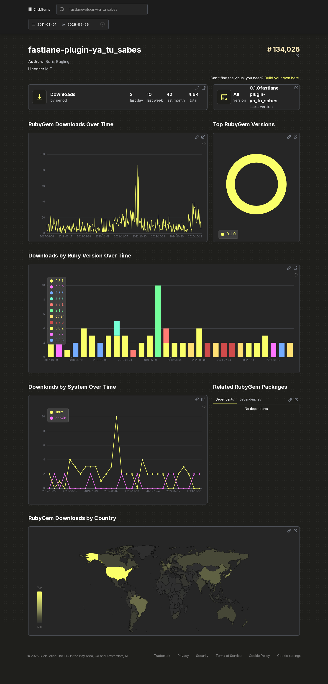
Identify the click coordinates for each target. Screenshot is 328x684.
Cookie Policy (259, 656)
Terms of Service (229, 656)
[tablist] (238, 399)
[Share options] (197, 88)
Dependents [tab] (225, 399)
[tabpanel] (256, 408)
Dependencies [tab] (250, 399)
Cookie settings (289, 656)
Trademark (162, 656)
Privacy (183, 656)
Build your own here (282, 78)
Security (202, 656)
